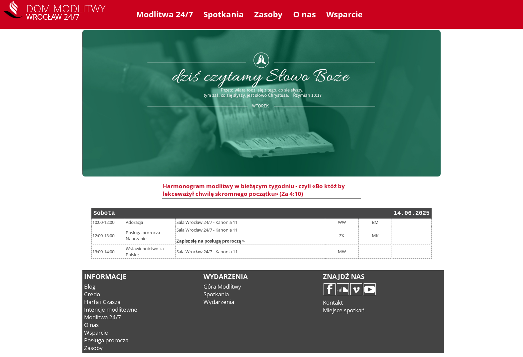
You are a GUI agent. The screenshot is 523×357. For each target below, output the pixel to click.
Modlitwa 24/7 (164, 14)
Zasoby (268, 14)
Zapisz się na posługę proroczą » (210, 241)
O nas (304, 14)
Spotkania (223, 14)
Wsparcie (344, 14)
